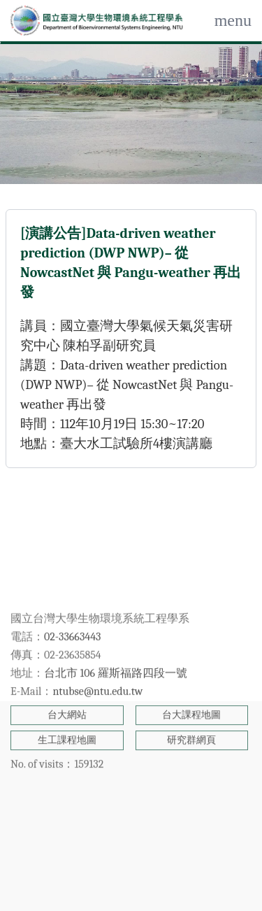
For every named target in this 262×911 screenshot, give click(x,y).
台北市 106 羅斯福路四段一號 (115, 617)
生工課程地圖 (67, 684)
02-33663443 (72, 580)
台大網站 (67, 659)
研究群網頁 (191, 684)
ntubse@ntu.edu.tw (97, 635)
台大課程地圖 (191, 659)
